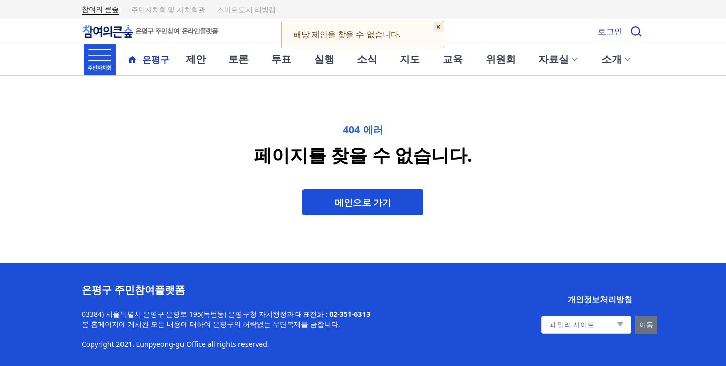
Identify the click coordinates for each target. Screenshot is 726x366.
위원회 (501, 59)
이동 (646, 324)
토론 (238, 59)
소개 (616, 59)
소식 (367, 59)
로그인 (610, 31)
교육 (453, 59)
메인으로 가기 (363, 202)
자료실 (558, 59)
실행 (324, 59)
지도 (410, 59)
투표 (281, 59)
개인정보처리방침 (600, 299)
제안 (196, 59)
